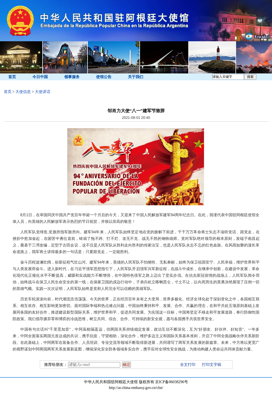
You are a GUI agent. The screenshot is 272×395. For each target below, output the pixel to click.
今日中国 (40, 77)
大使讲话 (42, 92)
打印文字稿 (211, 365)
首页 (12, 77)
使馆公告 (103, 77)
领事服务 (72, 77)
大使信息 (23, 92)
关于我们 (135, 77)
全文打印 (187, 365)
